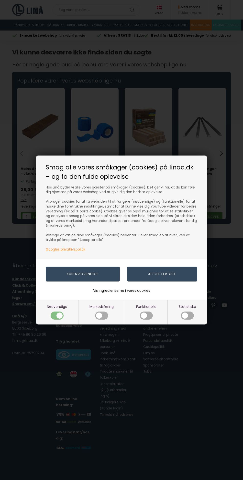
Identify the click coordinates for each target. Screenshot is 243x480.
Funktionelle (146, 312)
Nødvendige (57, 312)
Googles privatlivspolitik (65, 249)
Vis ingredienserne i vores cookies (121, 290)
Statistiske (187, 312)
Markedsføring (101, 312)
